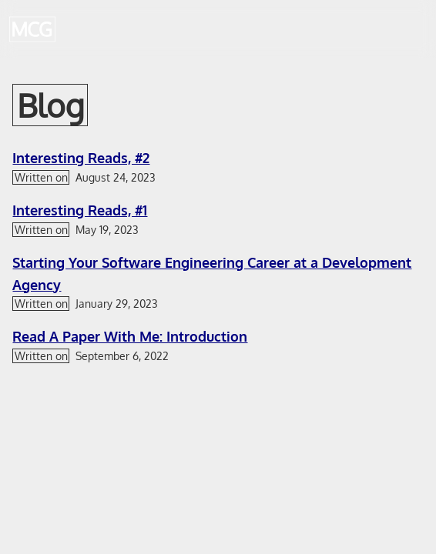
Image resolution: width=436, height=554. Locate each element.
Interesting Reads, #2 (80, 157)
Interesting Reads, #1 (79, 210)
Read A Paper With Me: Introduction (129, 336)
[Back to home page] (32, 29)
